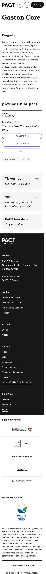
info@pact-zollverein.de (12, 308)
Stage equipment (10, 367)
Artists (5, 335)
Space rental (8, 362)
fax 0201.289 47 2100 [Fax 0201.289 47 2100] (12, 303)
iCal (22, 151)
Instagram (6, 399)
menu (37, 4)
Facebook (6, 404)
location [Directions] (5, 313)
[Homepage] (8, 5)
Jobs (4, 357)
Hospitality (7, 377)
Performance (11, 160)
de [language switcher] (27, 5)
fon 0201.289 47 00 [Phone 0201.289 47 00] (11, 298)
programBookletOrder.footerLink (16, 382)
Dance (26, 160)
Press (4, 352)
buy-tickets (22, 143)
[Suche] (20, 5)
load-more (22, 136)
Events (5, 330)
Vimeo (5, 409)
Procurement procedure (13, 372)
